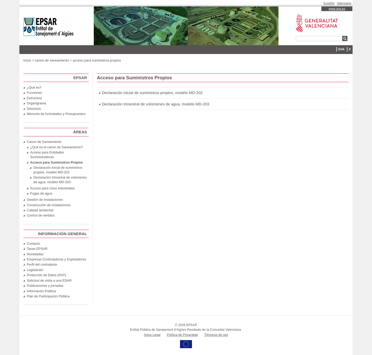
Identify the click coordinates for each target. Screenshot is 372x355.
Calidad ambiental (40, 210)
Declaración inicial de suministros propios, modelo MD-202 (152, 92)
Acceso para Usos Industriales (52, 188)
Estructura (34, 98)
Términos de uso (216, 335)
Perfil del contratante (42, 264)
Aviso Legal (152, 335)
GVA (341, 49)
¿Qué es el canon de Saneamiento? (56, 147)
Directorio (34, 109)
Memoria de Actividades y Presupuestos (56, 114)
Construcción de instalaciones (49, 205)
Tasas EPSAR (37, 249)
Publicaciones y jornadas (45, 286)
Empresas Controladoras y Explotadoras (56, 259)
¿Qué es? (34, 87)
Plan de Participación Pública (48, 296)
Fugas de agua (41, 193)
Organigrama (36, 103)
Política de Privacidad (182, 335)
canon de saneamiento (52, 60)
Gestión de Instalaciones (45, 200)
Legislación (35, 270)
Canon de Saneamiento (44, 142)
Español (329, 3)
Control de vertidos (41, 215)
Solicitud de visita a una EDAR (49, 280)
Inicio (27, 60)
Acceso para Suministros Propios (56, 162)
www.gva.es (337, 9)
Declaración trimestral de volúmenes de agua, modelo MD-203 (156, 104)
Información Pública (41, 291)
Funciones (34, 93)
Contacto (33, 243)
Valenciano (344, 3)
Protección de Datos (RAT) (46, 275)
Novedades (35, 254)
